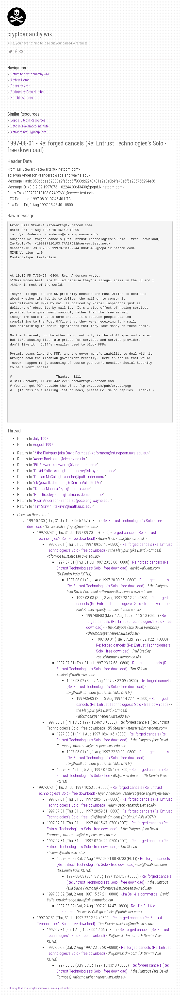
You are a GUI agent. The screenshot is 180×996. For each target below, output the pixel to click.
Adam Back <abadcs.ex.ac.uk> (60, 459)
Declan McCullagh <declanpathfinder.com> (69, 476)
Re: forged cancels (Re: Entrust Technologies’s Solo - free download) (129, 621)
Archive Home (20, 80)
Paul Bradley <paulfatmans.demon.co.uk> (68, 494)
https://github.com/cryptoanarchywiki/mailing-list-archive (40, 988)
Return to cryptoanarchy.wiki (30, 74)
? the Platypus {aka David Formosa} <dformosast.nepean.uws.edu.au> (91, 453)
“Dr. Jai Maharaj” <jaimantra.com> (62, 488)
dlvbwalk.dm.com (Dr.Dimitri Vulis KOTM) (67, 482)
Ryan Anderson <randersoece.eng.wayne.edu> (72, 500)
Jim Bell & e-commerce (139, 894)
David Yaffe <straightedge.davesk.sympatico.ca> (74, 470)
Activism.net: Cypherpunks (29, 132)
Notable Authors (22, 98)
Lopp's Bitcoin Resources (28, 120)
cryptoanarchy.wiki (30, 34)
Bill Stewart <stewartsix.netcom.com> (65, 465)
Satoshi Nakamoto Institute (30, 126)
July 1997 (40, 438)
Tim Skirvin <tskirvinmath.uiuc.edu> (63, 506)
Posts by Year (20, 86)
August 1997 (43, 444)
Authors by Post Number (27, 92)
